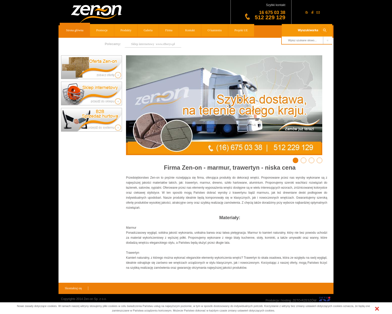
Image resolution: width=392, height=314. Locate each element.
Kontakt (190, 30)
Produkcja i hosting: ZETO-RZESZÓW (291, 300)
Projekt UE (241, 30)
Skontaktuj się (73, 288)
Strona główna (75, 30)
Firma (168, 30)
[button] (377, 308)
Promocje (102, 30)
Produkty (126, 30)
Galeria (148, 30)
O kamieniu (215, 30)
